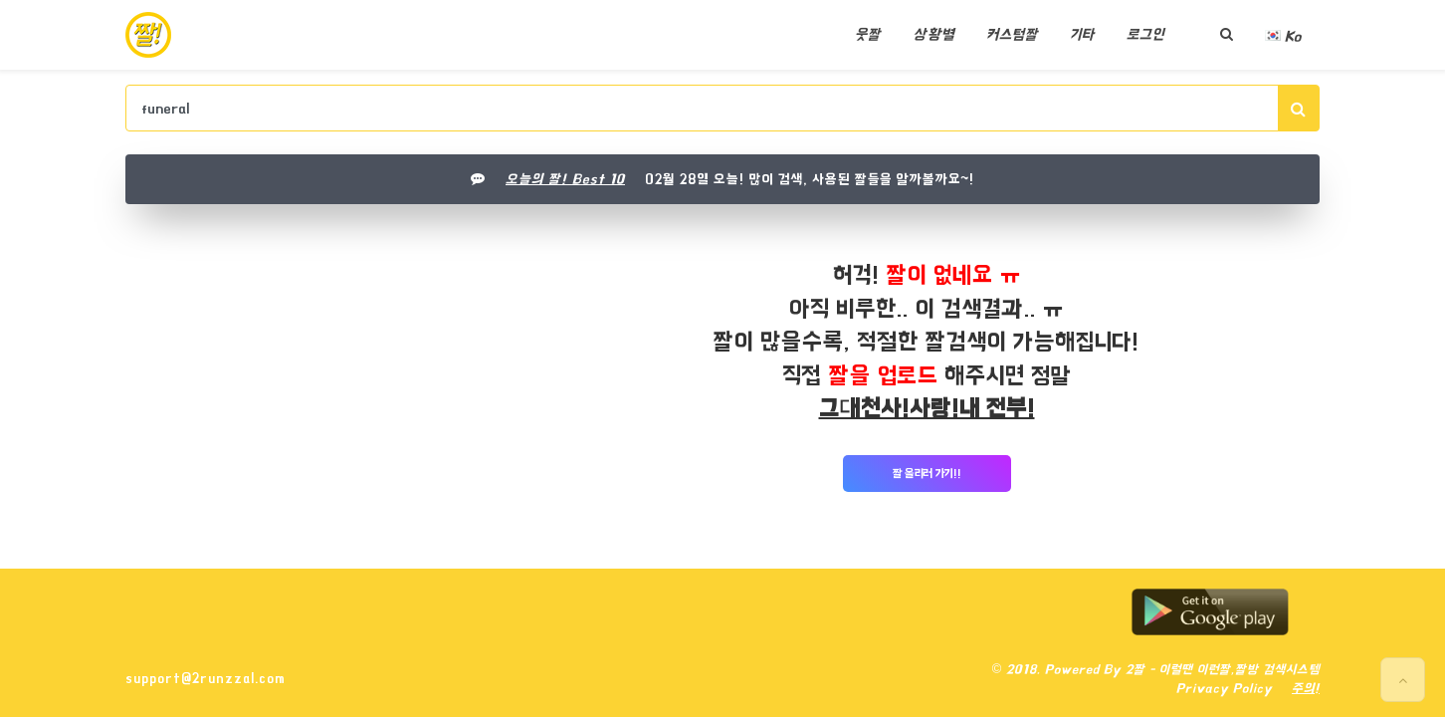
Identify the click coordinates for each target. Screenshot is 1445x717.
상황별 (933, 34)
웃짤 (868, 34)
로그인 (1145, 34)
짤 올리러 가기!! (927, 473)
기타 (1082, 34)
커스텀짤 (1012, 34)
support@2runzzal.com (205, 678)
